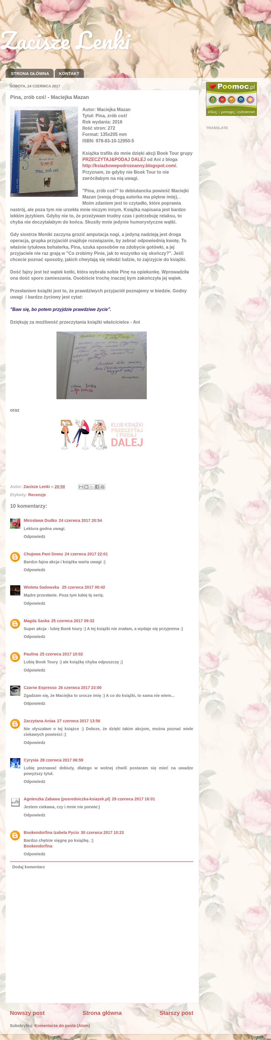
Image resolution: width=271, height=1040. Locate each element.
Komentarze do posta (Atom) (62, 1025)
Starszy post (176, 1013)
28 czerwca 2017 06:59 (61, 760)
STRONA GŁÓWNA (30, 73)
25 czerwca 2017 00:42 (83, 587)
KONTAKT (69, 73)
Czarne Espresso (40, 687)
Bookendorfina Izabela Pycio (51, 832)
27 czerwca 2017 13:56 (78, 721)
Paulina (31, 654)
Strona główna (102, 1013)
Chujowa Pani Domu (43, 554)
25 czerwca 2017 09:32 (72, 621)
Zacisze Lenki (65, 40)
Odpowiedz (34, 536)
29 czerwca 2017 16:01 (133, 799)
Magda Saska (36, 621)
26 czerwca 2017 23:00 (80, 687)
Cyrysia (31, 760)
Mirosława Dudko (40, 520)
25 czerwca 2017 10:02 (61, 654)
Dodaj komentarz (28, 867)
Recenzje (37, 495)
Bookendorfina (38, 846)
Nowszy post (27, 1013)
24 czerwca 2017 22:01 (86, 554)
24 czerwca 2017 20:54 (80, 520)
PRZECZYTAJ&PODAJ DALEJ (114, 159)
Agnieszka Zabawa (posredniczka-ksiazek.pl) (67, 799)
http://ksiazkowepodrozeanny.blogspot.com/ (129, 165)
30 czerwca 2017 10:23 (102, 832)
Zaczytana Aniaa (39, 721)
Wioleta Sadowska (42, 587)
